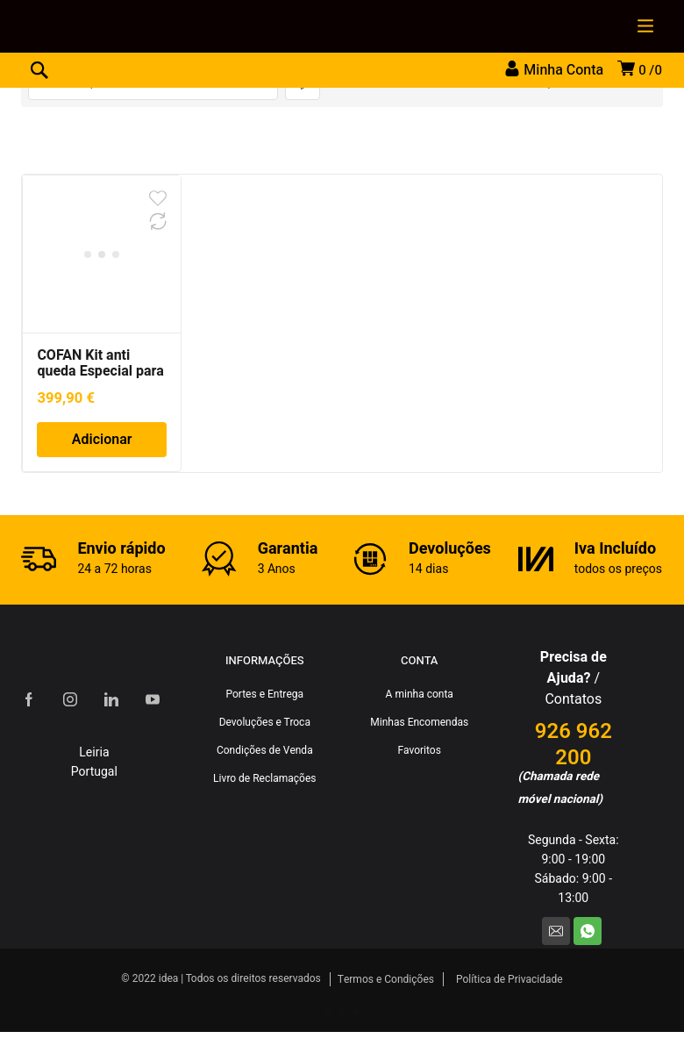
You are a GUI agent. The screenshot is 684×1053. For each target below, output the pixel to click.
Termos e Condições (386, 979)
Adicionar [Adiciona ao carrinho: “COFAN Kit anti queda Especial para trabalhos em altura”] (102, 439)
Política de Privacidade (509, 979)
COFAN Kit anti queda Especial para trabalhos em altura (100, 371)
